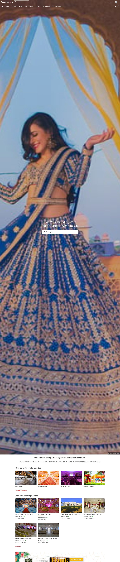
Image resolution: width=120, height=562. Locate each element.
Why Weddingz (57, 6)
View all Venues (20, 490)
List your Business (108, 2)
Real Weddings (30, 6)
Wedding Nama (115, 453)
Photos (39, 6)
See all (17, 547)
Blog (21, 6)
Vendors (15, 6)
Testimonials (46, 6)
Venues (7, 6)
